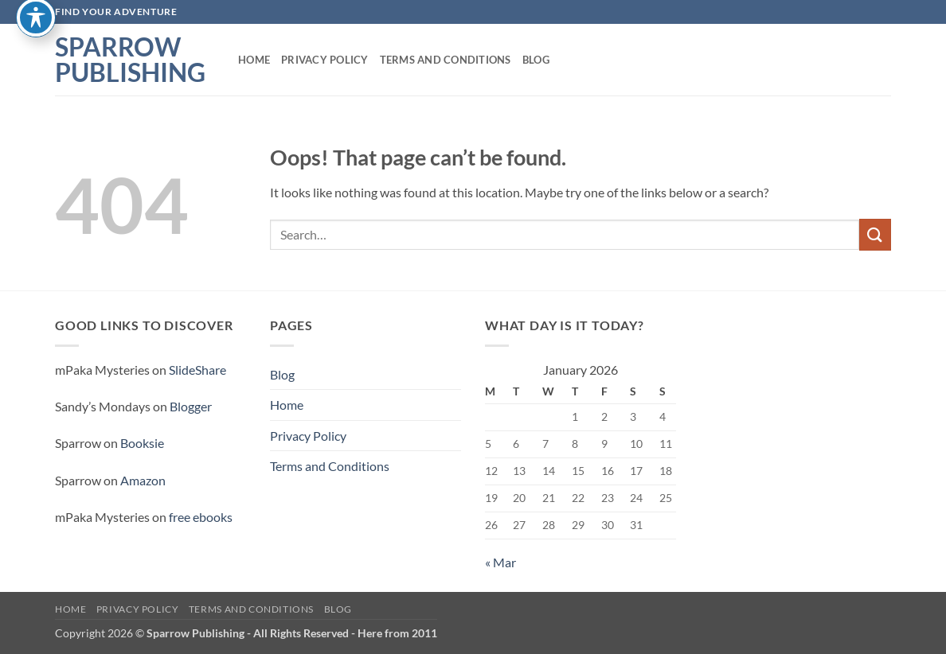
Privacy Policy (325, 59)
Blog (535, 59)
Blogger (191, 406)
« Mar (500, 562)
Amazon (143, 480)
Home (254, 59)
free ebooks (201, 516)
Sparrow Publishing (130, 59)
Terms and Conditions (445, 59)
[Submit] (875, 234)
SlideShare (197, 369)
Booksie (142, 442)
